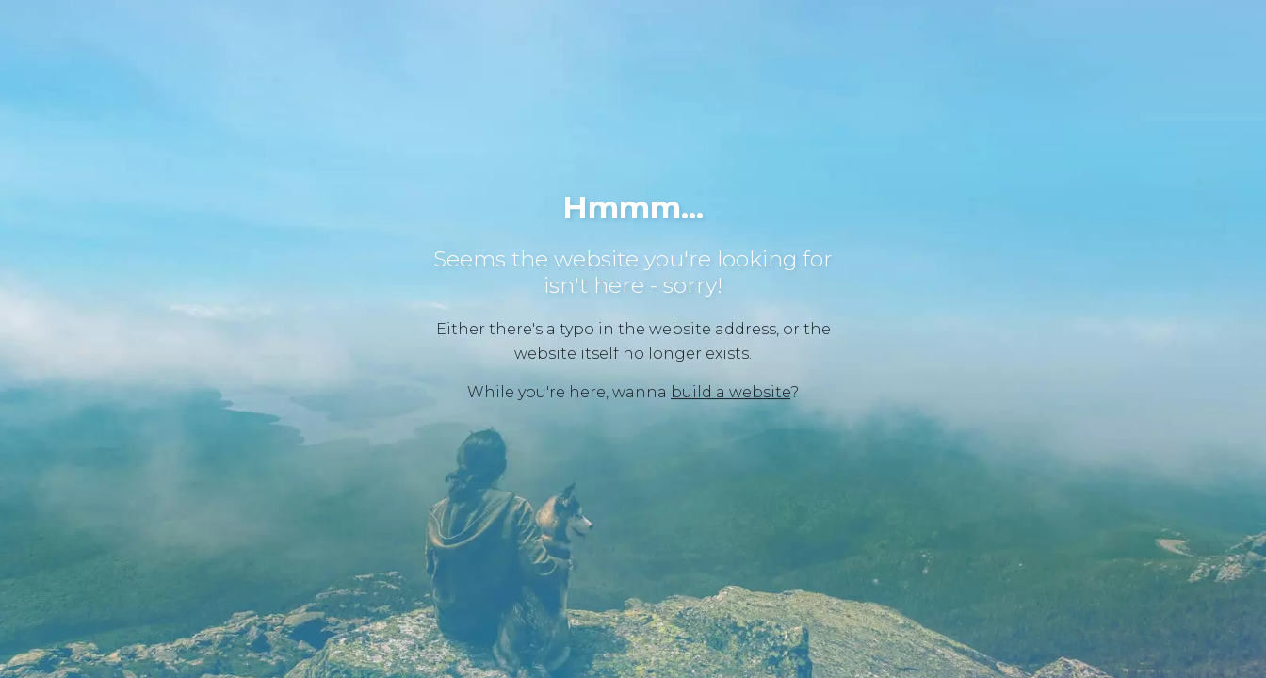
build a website (730, 392)
